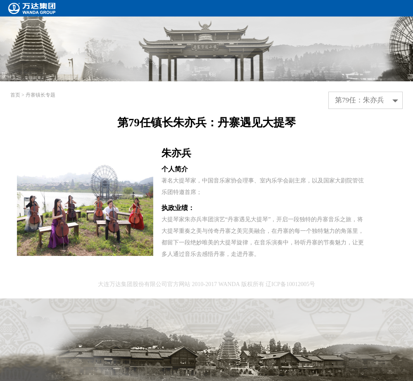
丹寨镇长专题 (40, 95)
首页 (15, 95)
